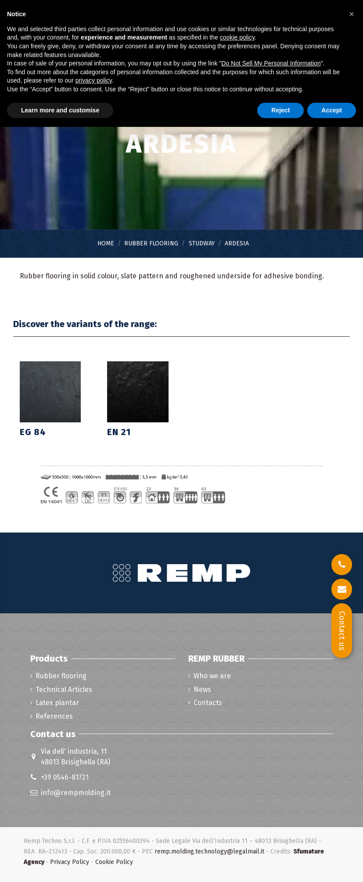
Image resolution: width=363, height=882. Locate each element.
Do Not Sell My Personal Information (270, 63)
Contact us (342, 631)
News (202, 689)
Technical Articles (64, 689)
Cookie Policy (114, 862)
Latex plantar (57, 702)
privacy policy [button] (93, 80)
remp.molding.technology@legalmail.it (209, 851)
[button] (352, 14)
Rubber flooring (61, 676)
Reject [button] (280, 110)
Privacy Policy (69, 862)
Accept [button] (331, 110)
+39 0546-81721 (65, 777)
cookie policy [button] (237, 37)
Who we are (212, 676)
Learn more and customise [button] (60, 110)
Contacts (208, 702)
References (54, 716)
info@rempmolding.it (76, 792)
